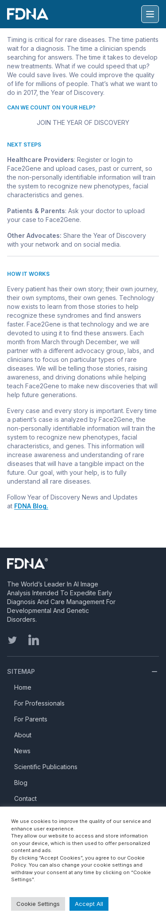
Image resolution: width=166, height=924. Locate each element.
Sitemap (21, 671)
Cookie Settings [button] (38, 903)
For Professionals (39, 703)
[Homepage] (62, 563)
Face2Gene (24, 168)
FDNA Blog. (31, 506)
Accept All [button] (89, 903)
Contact (25, 798)
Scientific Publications (45, 766)
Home (22, 687)
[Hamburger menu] (150, 14)
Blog (20, 782)
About (22, 735)
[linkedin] (33, 640)
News (22, 751)
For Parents (30, 719)
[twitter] (12, 640)
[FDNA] (29, 14)
